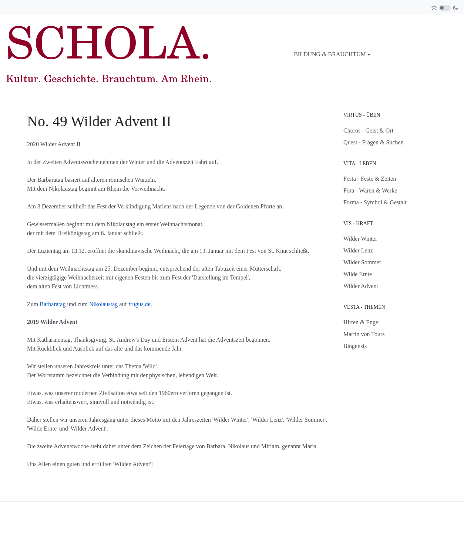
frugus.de (139, 304)
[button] (332, 54)
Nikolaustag (103, 304)
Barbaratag (52, 304)
